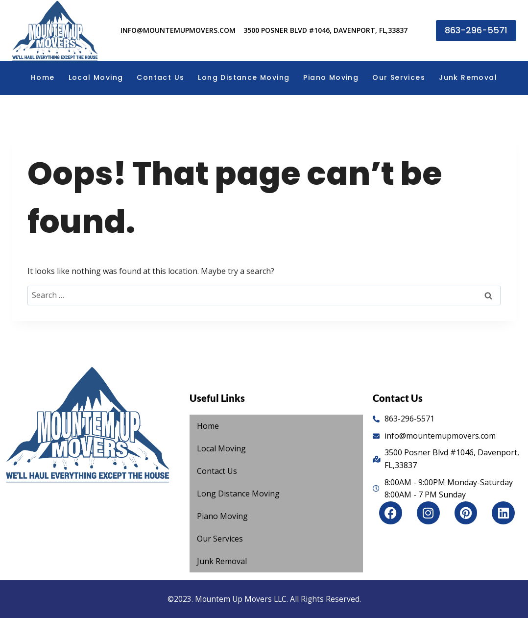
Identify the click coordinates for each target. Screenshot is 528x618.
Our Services (398, 77)
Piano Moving (331, 77)
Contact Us (160, 77)
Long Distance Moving (243, 77)
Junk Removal (468, 77)
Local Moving (96, 77)
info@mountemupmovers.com (178, 30)
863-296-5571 (476, 30)
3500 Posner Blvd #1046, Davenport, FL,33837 (325, 30)
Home (43, 77)
